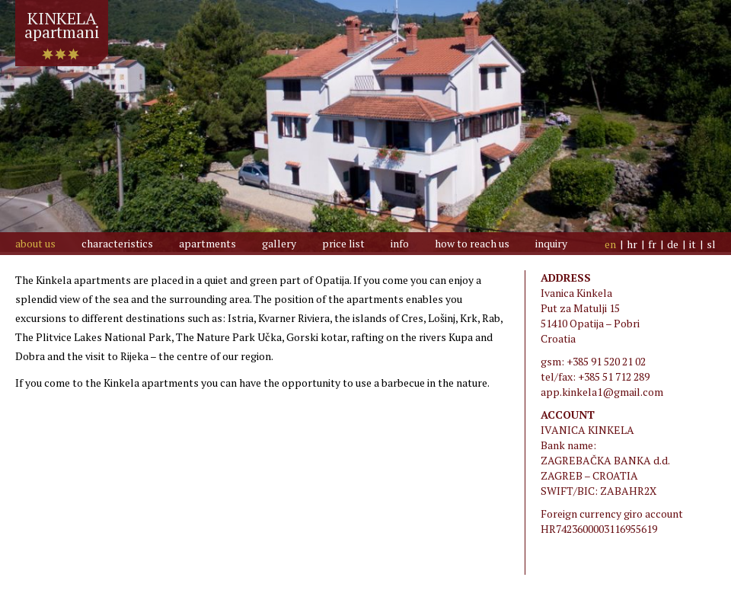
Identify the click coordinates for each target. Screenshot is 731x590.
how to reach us (472, 243)
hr (632, 244)
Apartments (207, 243)
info (400, 243)
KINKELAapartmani (61, 19)
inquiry (551, 243)
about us (35, 243)
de (672, 244)
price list (343, 243)
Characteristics (117, 243)
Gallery (279, 243)
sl (711, 244)
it (692, 244)
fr (652, 244)
